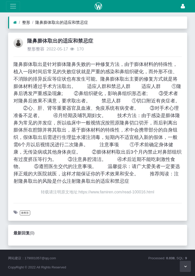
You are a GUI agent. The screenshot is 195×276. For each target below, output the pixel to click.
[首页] (15, 23)
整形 (26, 22)
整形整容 (35, 49)
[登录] (183, 6)
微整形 (25, 212)
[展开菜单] (13, 6)
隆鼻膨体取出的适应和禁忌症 (61, 22)
